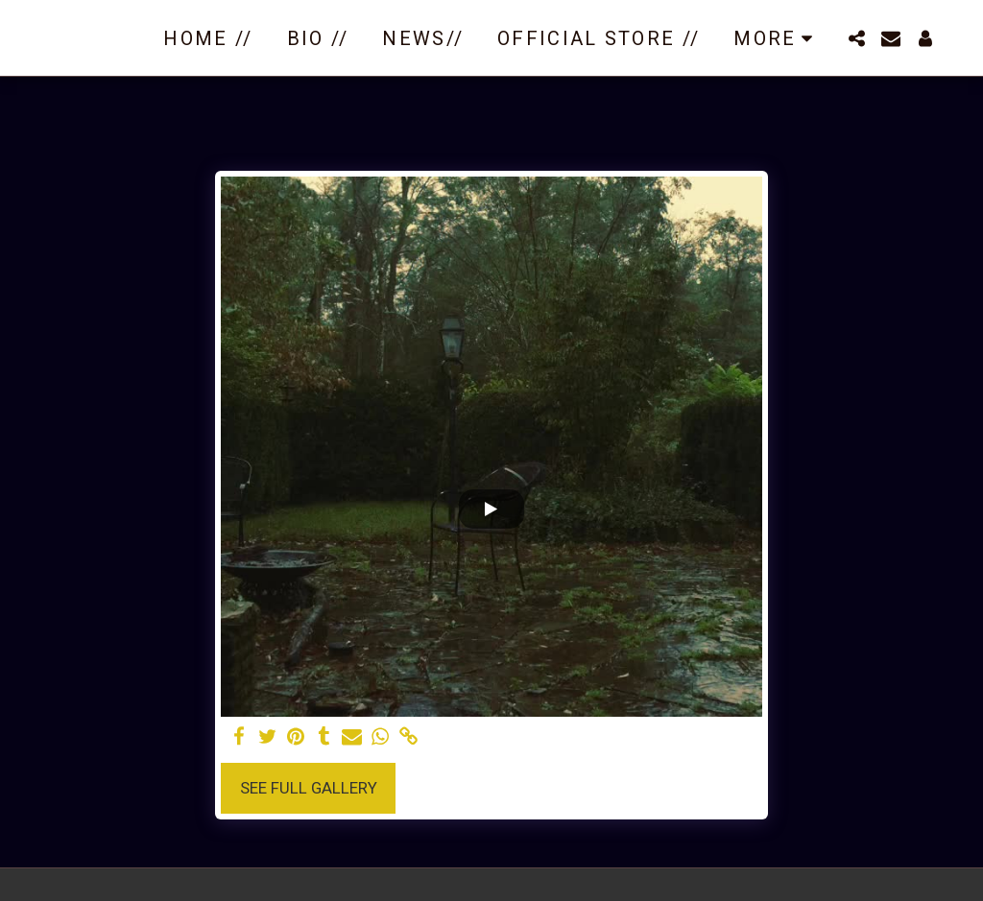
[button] (856, 38)
